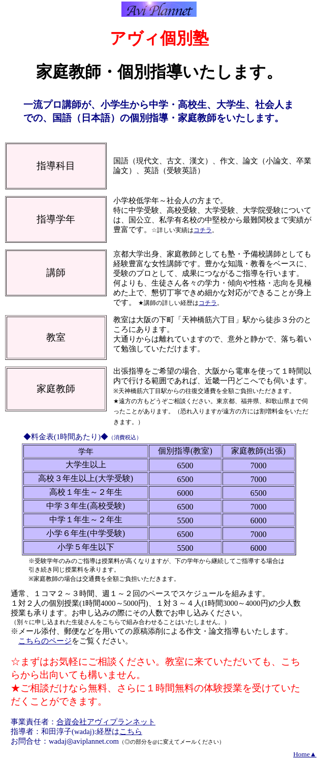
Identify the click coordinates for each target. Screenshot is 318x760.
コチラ (203, 230)
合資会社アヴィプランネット (105, 722)
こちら (130, 731)
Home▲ (304, 754)
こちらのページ (45, 641)
